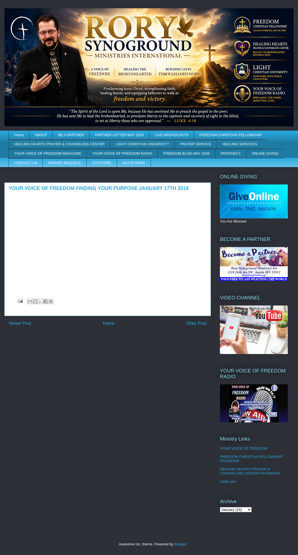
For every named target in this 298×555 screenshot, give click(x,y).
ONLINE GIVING (265, 153)
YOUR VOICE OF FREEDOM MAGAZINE (47, 153)
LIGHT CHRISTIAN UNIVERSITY (142, 144)
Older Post (196, 323)
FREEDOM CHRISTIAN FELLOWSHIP (230, 135)
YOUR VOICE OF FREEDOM (243, 448)
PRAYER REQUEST (64, 163)
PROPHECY (230, 153)
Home (19, 135)
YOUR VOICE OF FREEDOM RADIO (122, 153)
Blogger (180, 544)
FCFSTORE (101, 163)
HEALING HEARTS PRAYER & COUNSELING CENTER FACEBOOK (250, 471)
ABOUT (41, 135)
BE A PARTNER (71, 135)
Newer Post (20, 323)
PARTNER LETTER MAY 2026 (119, 135)
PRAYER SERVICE (195, 144)
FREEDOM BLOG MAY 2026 (186, 153)
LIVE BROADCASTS (171, 135)
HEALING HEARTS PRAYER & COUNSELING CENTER (59, 144)
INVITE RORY (134, 163)
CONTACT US (25, 163)
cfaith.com (228, 481)
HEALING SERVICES (239, 144)
